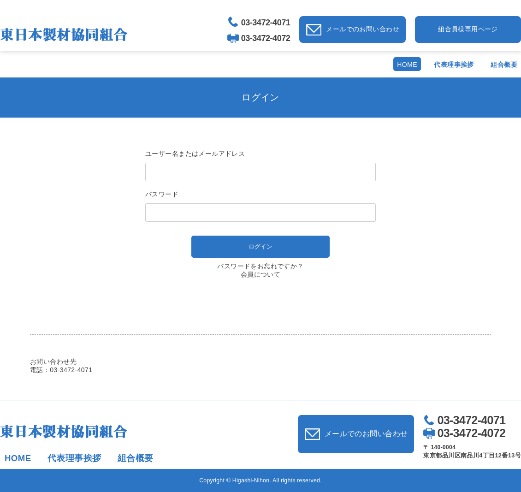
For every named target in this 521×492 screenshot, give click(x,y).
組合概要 (504, 64)
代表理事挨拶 (454, 64)
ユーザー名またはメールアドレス (195, 153)
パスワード (161, 194)
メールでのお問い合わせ (362, 29)
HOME (407, 64)
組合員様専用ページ (468, 29)
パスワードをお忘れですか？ (260, 266)
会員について (261, 274)
